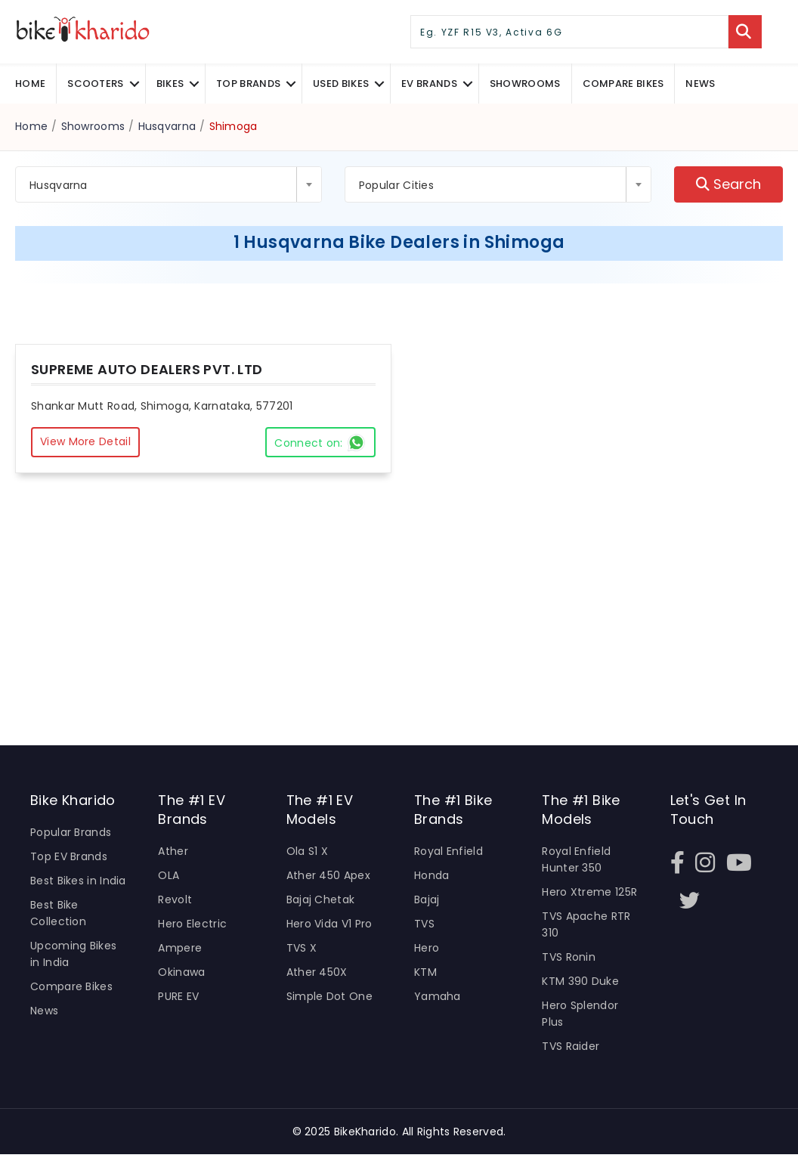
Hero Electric (192, 926)
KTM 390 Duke (580, 984)
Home (30, 83)
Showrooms (525, 83)
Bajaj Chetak (320, 901)
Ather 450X (317, 975)
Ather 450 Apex (328, 876)
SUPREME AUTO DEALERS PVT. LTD (147, 369)
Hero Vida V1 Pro (329, 926)
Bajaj (427, 901)
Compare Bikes (71, 989)
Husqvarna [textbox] (58, 185)
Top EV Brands (68, 857)
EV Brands (429, 83)
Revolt (175, 901)
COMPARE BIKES (623, 83)
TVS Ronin (568, 960)
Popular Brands (70, 833)
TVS (424, 926)
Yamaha (437, 999)
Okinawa (181, 975)
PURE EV (178, 999)
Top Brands (248, 83)
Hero (426, 950)
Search (728, 184)
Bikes (170, 83)
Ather (173, 852)
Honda (432, 876)
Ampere (180, 950)
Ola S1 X (307, 852)
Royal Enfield (448, 852)
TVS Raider (570, 1049)
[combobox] (168, 184)
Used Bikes (341, 83)
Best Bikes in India (78, 882)
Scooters (95, 83)
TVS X (301, 950)
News (700, 83)
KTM (425, 975)
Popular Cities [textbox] (396, 185)
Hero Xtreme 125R (589, 894)
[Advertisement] (399, 624)
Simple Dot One (329, 999)
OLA (168, 876)
